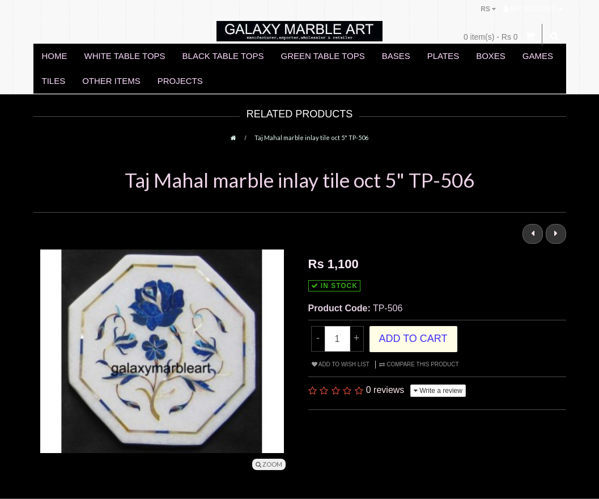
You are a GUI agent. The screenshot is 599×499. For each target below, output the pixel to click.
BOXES (490, 56)
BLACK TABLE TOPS (223, 56)
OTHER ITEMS (111, 81)
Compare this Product (418, 364)
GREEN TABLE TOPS (323, 56)
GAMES (537, 56)
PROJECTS (180, 81)
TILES (54, 81)
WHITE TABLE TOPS (124, 56)
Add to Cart (413, 338)
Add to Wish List (340, 364)
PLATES (443, 56)
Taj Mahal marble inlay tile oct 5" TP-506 (311, 137)
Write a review (438, 391)
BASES (396, 56)
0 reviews (385, 390)
